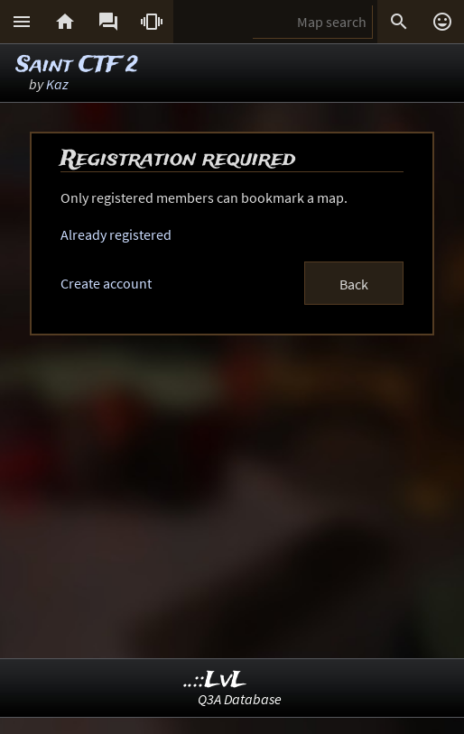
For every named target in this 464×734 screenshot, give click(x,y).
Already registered (116, 234)
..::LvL (215, 680)
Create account (106, 283)
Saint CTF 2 (77, 65)
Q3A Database (240, 699)
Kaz (57, 84)
